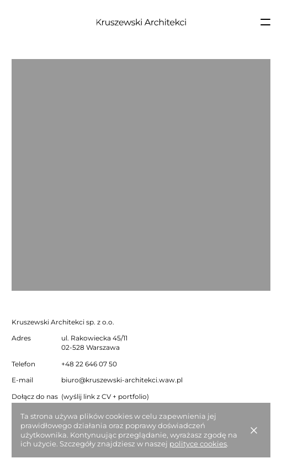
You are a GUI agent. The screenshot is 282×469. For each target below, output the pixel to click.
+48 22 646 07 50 (89, 364)
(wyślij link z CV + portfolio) (105, 396)
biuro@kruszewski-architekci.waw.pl (122, 380)
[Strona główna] (141, 22)
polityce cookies (198, 443)
